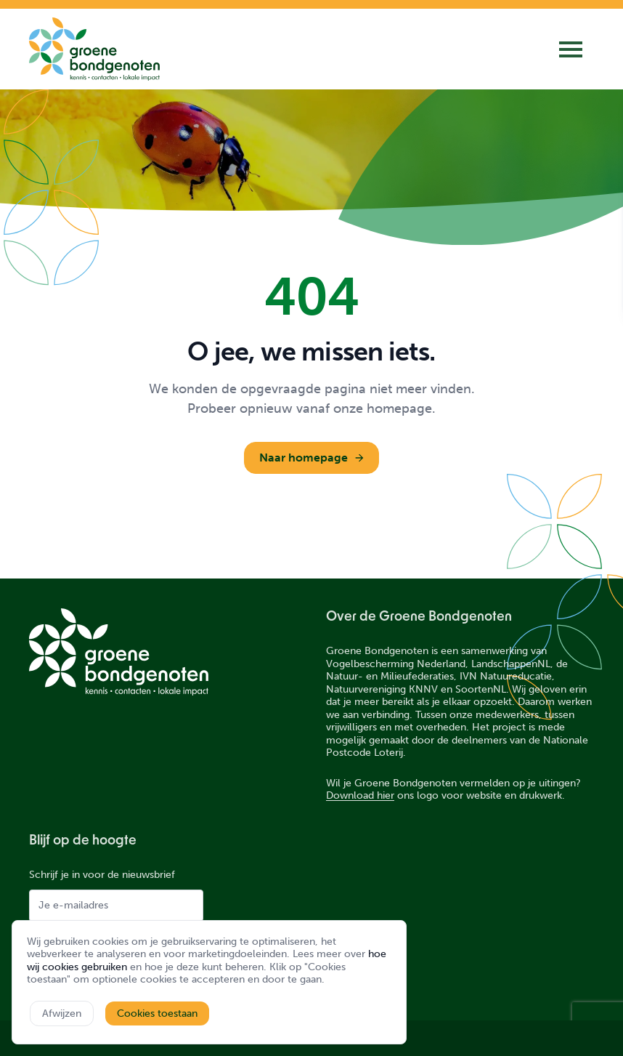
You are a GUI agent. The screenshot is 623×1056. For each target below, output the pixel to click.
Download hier (360, 795)
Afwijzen (61, 1013)
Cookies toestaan (157, 1013)
